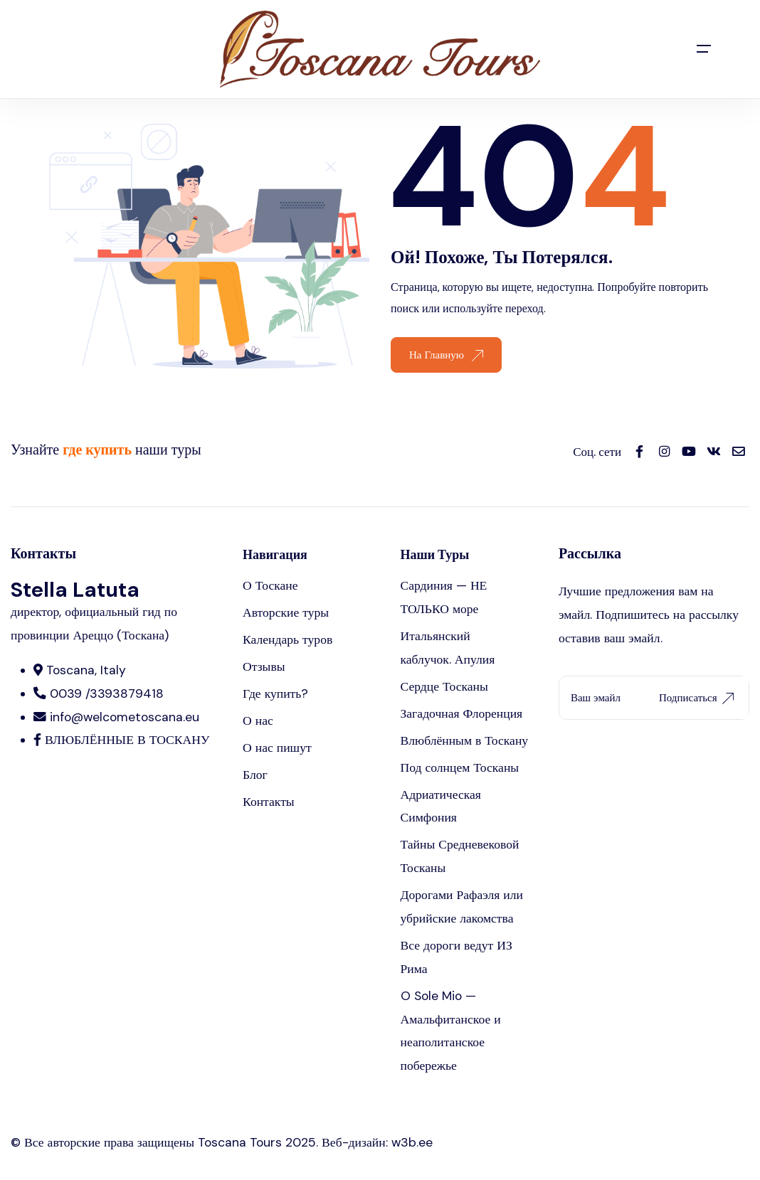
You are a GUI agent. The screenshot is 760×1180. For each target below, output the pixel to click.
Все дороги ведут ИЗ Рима (456, 957)
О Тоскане (270, 585)
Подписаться (696, 698)
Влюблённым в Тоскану (465, 740)
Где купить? (275, 693)
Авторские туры (286, 612)
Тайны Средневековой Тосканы (460, 856)
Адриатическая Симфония (441, 806)
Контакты (269, 801)
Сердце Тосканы (444, 686)
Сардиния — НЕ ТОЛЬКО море (444, 597)
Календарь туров (287, 639)
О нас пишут (277, 747)
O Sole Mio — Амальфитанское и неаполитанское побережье (451, 1031)
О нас (258, 720)
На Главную (446, 355)
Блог (255, 774)
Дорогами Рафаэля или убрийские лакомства (462, 906)
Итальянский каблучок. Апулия (448, 647)
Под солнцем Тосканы (460, 767)
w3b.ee (412, 1142)
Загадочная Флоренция (462, 713)
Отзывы (264, 666)
